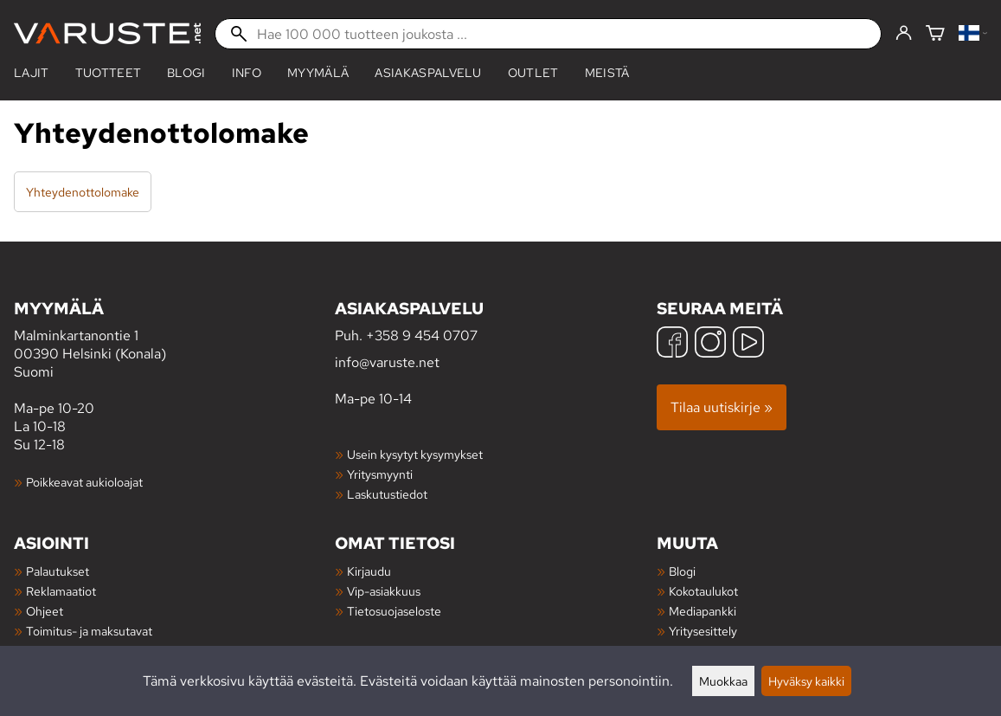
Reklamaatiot (61, 591)
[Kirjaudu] (903, 33)
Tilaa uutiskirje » (722, 407)
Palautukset (57, 571)
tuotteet (108, 73)
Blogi (682, 571)
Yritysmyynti (380, 474)
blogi (186, 73)
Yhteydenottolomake (82, 192)
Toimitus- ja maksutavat (89, 630)
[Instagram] (710, 344)
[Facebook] (672, 344)
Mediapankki (702, 611)
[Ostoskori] (935, 34)
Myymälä (318, 73)
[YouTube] (748, 344)
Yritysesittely (703, 630)
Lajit (31, 73)
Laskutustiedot (387, 494)
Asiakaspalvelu (428, 73)
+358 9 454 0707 (422, 335)
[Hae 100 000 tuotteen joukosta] (548, 33)
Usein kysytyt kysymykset (415, 454)
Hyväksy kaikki (806, 681)
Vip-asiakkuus (383, 591)
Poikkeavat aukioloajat (84, 482)
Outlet (533, 73)
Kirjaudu (369, 571)
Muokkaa (723, 681)
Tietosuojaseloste (394, 611)
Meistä (607, 73)
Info (246, 73)
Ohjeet (44, 611)
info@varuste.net (387, 362)
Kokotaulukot (703, 591)
